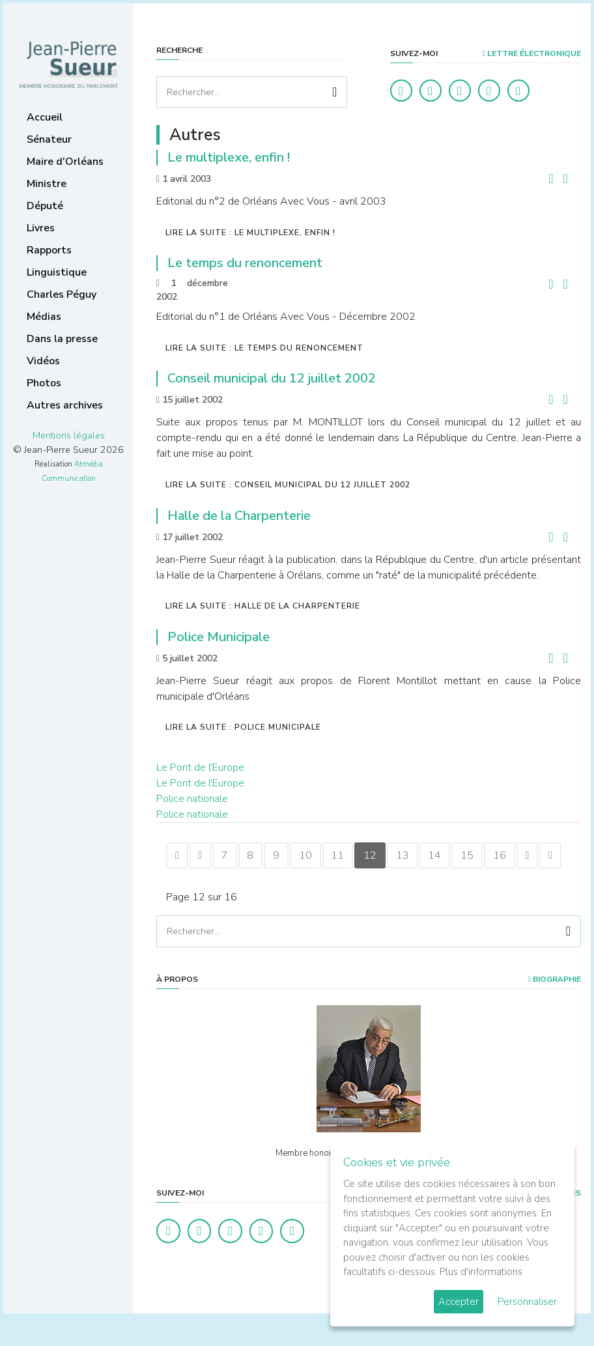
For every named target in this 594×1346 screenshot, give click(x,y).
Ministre (46, 184)
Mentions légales (69, 435)
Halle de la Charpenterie (239, 515)
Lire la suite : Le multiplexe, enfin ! (250, 232)
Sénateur (49, 139)
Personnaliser (527, 1301)
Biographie (554, 1010)
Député (45, 206)
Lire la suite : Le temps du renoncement (264, 348)
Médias (44, 316)
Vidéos (43, 361)
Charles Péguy (61, 294)
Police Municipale (218, 637)
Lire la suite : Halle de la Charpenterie (262, 606)
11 (364, 857)
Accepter (458, 1301)
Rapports (49, 250)
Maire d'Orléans (65, 161)
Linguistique (57, 272)
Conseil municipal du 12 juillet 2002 (271, 378)
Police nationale (192, 799)
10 (328, 857)
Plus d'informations (481, 1271)
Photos (44, 383)
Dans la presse (62, 339)
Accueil (45, 117)
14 (474, 857)
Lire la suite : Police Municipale (243, 727)
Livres (41, 228)
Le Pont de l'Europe (200, 767)
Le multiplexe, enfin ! (228, 157)
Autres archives (65, 405)
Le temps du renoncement (244, 263)
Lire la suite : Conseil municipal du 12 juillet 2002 (287, 485)
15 (510, 857)
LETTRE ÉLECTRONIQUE (532, 53)
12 (401, 857)
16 (547, 857)
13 (437, 857)
